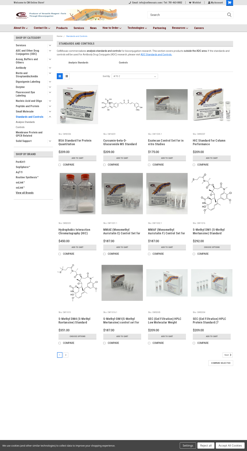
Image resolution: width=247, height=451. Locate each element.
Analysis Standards (25, 122)
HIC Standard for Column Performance (209, 142)
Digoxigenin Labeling (28, 81)
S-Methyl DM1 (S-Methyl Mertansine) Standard (209, 231)
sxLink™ (20, 187)
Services (79, 28)
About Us (21, 28)
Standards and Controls (29, 116)
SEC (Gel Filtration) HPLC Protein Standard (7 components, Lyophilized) (210, 322)
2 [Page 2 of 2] (65, 355)
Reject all (206, 445)
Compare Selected (220, 363)
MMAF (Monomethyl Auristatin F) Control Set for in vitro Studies (166, 233)
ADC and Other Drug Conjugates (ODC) (27, 52)
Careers (199, 28)
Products (62, 28)
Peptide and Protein (27, 106)
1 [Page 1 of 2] (59, 355)
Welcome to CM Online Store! (29, 2)
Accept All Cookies (230, 445)
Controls (20, 127)
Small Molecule (25, 111)
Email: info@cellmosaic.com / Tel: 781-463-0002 (154, 2)
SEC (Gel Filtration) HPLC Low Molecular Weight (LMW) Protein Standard (164, 322)
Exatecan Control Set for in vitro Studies (166, 142)
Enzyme (20, 87)
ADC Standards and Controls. (156, 54)
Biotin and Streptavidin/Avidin (27, 74)
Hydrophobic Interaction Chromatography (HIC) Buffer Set (74, 233)
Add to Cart (77, 158)
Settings (188, 445)
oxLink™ (20, 182)
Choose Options (212, 247)
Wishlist (194, 2)
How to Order (112, 28)
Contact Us (42, 28)
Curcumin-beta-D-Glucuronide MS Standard (120, 142)
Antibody (21, 67)
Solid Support (24, 141)
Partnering (159, 28)
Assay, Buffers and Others (27, 61)
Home (59, 36)
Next (229, 355)
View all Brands (25, 192)
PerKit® (20, 162)
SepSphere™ (23, 167)
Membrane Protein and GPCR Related (29, 134)
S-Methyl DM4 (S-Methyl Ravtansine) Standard (74, 320)
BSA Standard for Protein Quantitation (74, 142)
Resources (180, 28)
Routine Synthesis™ (27, 177)
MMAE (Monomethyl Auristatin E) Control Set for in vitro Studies (121, 233)
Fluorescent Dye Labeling (25, 94)
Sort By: (106, 76)
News (93, 28)
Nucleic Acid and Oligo (29, 101)
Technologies (137, 28)
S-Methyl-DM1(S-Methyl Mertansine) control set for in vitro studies (121, 322)
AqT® (19, 172)
